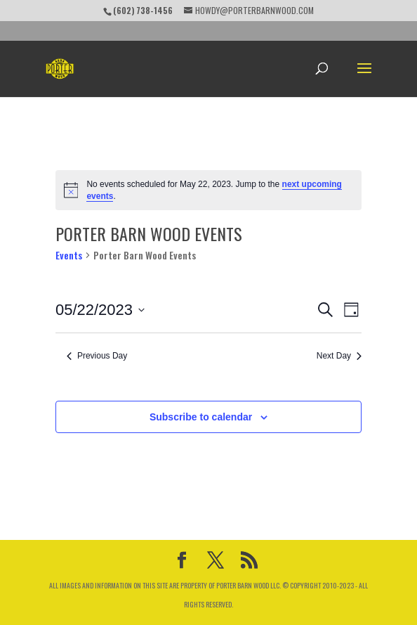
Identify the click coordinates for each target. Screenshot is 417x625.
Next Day (339, 356)
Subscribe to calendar (201, 417)
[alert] (208, 190)
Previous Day (97, 356)
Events (68, 254)
